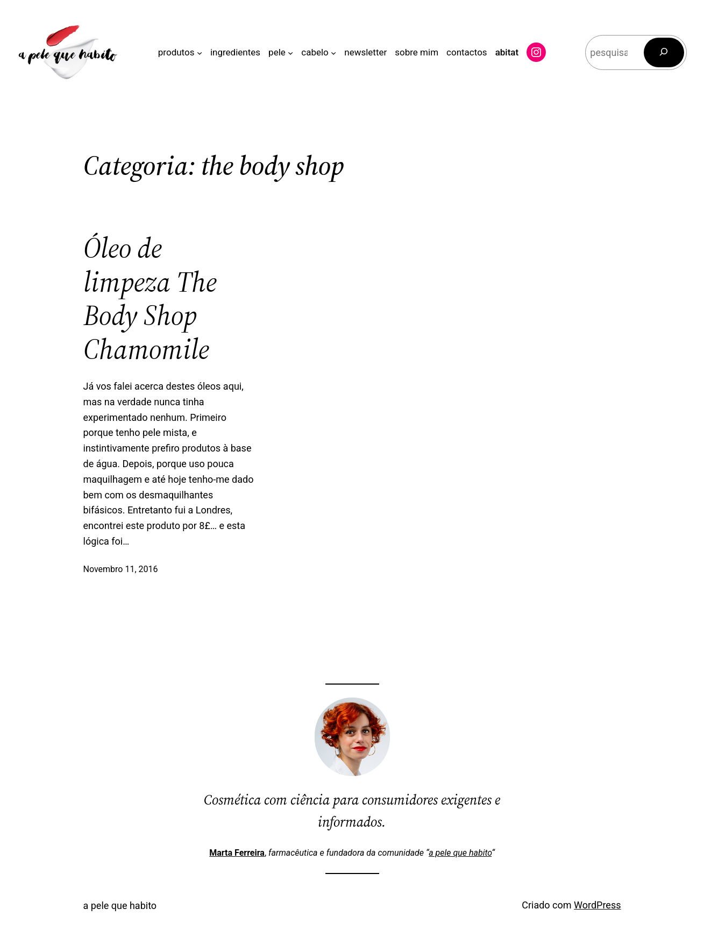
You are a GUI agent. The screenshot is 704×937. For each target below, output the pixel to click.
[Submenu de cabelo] (333, 52)
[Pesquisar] (664, 52)
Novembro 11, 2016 (120, 569)
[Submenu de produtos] (199, 52)
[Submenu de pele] (290, 52)
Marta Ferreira (237, 853)
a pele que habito (460, 853)
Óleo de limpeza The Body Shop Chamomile (150, 298)
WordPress (597, 905)
